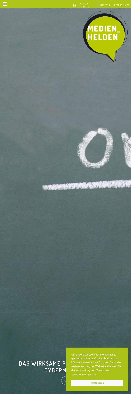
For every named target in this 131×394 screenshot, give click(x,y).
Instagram (74, 5)
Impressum (106, 5)
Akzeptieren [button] (97, 383)
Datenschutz (121, 5)
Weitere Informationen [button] (84, 374)
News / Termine (84, 5)
